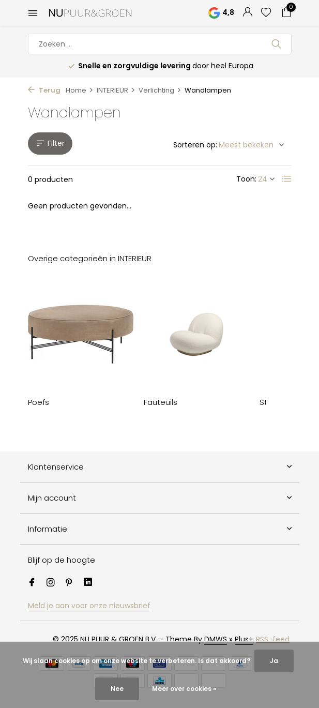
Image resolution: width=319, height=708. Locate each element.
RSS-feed (273, 639)
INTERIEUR (116, 90)
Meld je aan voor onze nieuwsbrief (89, 605)
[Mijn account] (247, 13)
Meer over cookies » (184, 688)
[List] (287, 179)
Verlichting (160, 90)
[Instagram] (51, 583)
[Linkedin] (88, 583)
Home (80, 90)
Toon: (246, 179)
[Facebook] (32, 583)
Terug (44, 90)
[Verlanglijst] (266, 13)
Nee (117, 688)
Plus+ (244, 639)
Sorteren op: (195, 145)
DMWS (215, 639)
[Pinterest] (69, 583)
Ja (274, 660)
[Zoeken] (160, 44)
